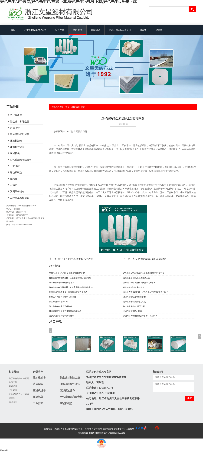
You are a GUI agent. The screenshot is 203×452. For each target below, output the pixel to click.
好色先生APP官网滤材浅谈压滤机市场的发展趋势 (143, 273)
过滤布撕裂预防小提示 (132, 311)
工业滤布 (15, 166)
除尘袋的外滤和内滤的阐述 (60, 306)
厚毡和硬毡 (16, 172)
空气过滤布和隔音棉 (21, 159)
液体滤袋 (15, 128)
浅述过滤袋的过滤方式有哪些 (61, 316)
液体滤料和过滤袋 (19, 134)
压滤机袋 (15, 153)
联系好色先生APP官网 (120, 30)
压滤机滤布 (16, 140)
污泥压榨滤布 (17, 191)
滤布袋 (13, 178)
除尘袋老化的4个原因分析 (134, 306)
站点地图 (13, 402)
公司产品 (59, 30)
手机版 (151, 429)
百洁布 (13, 185)
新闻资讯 (77, 30)
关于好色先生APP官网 (35, 30)
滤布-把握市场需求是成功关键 (149, 259)
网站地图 (4, 450)
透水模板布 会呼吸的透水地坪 (61, 282)
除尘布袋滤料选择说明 (58, 302)
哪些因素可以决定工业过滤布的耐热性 (65, 311)
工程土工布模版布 (19, 198)
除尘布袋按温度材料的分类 (134, 297)
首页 (13, 30)
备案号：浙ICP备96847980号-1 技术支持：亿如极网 (117, 429)
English (158, 30)
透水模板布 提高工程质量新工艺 (136, 278)
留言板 (143, 30)
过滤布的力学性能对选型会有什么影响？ (140, 316)
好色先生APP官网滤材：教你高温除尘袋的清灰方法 (71, 287)
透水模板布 (16, 115)
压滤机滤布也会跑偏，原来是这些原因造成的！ (69, 292)
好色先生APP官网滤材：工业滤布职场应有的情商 (70, 278)
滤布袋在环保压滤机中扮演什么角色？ (139, 282)
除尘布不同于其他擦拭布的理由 (76, 259)
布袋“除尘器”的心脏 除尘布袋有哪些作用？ (67, 273)
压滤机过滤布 (17, 147)
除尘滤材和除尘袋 (19, 121)
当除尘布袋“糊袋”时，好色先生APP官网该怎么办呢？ (145, 292)
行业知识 (95, 30)
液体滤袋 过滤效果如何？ (133, 287)
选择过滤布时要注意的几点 (134, 302)
